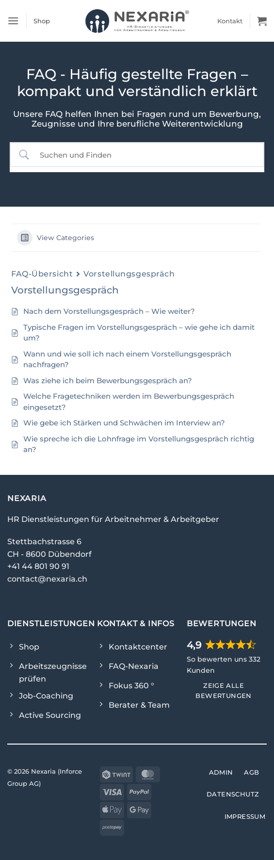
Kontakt (229, 21)
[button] (13, 20)
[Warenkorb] (262, 21)
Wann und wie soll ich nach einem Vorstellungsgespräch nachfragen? (127, 359)
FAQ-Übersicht (42, 273)
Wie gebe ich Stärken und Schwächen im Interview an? (124, 422)
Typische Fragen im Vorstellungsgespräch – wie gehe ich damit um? (139, 333)
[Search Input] (145, 155)
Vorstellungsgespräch (129, 273)
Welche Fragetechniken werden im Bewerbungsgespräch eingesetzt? (128, 401)
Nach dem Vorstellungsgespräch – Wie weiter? (109, 311)
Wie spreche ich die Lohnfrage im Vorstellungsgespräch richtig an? (138, 444)
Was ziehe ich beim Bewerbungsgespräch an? (107, 380)
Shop (41, 21)
